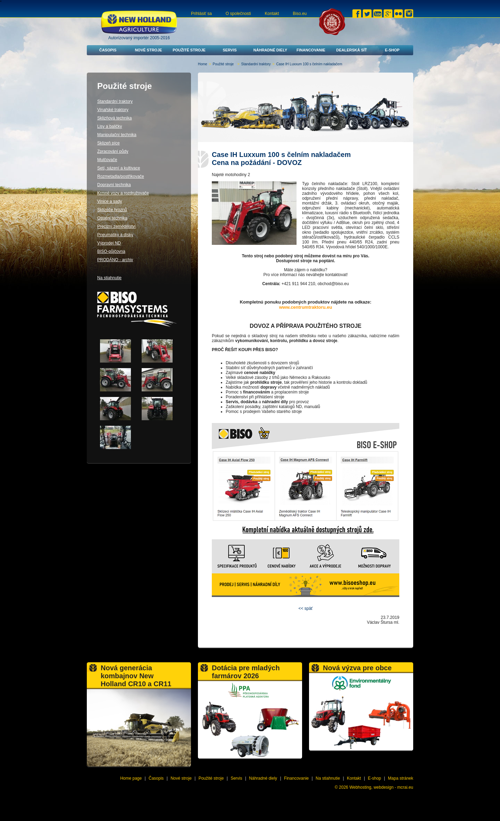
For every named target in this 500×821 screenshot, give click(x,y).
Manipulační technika (116, 134)
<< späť (305, 608)
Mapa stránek (400, 778)
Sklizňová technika (114, 118)
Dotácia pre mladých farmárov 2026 (246, 672)
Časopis (108, 50)
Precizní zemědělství (116, 226)
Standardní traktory (256, 64)
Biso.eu (300, 13)
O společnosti (238, 13)
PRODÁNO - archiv (115, 259)
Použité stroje (189, 50)
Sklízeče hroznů (112, 209)
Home (202, 64)
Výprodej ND (109, 243)
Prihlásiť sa (201, 13)
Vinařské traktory (112, 109)
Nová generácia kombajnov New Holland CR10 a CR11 (136, 676)
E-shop (392, 50)
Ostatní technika (112, 218)
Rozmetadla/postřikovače (120, 176)
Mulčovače (107, 159)
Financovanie (311, 50)
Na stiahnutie (109, 277)
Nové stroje (148, 50)
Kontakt (272, 13)
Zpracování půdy (112, 151)
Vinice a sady (109, 201)
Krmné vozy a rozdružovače (123, 193)
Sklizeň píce (108, 143)
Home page (131, 778)
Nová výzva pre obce (357, 668)
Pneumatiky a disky (115, 234)
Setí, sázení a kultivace (118, 168)
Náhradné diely (270, 50)
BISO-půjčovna (111, 251)
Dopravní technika (114, 184)
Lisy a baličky (109, 126)
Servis (229, 50)
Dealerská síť (351, 50)
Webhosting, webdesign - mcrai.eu (381, 787)
